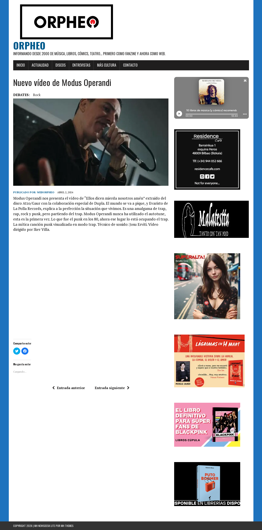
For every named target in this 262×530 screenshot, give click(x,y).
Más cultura (106, 65)
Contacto (130, 65)
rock (37, 95)
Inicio (21, 65)
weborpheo (45, 192)
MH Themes (67, 526)
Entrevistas (81, 65)
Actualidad (40, 65)
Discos (60, 65)
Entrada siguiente (112, 387)
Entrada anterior (68, 387)
